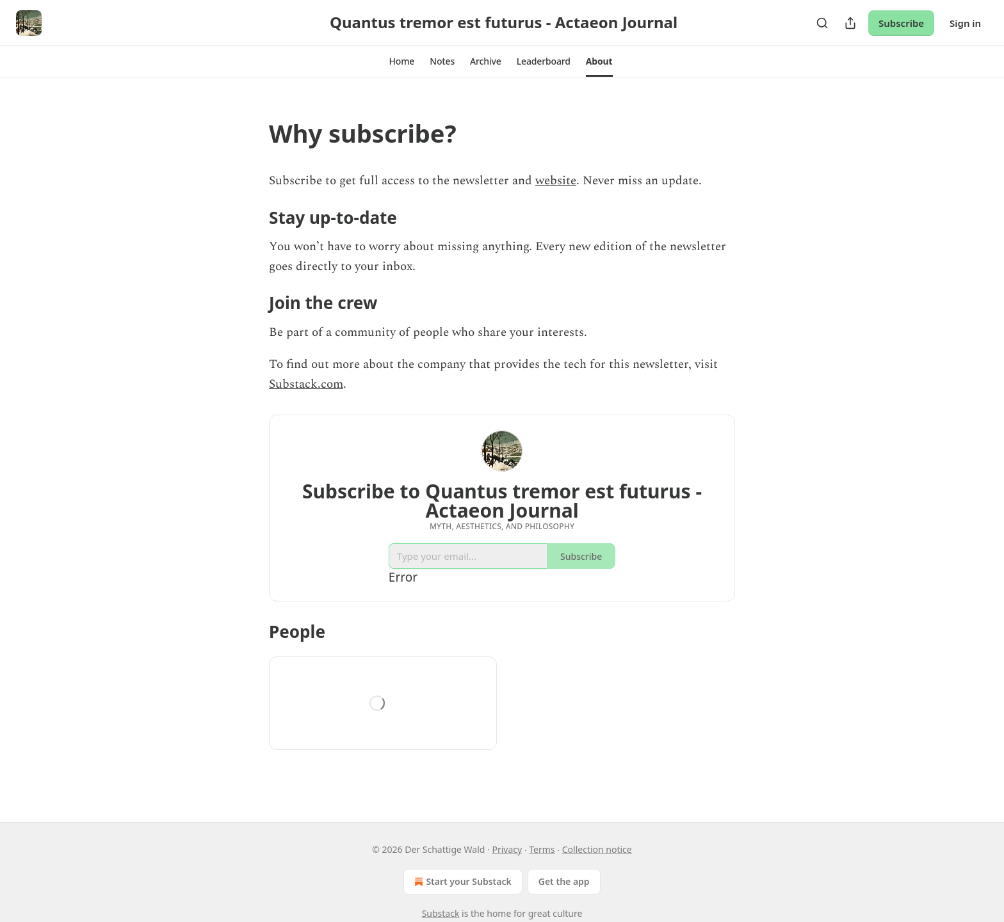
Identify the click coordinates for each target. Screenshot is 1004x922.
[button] (401, 61)
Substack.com (306, 384)
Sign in (965, 23)
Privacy (507, 849)
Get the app (564, 881)
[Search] (822, 23)
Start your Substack (461, 882)
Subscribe (901, 23)
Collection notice (597, 849)
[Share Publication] (850, 23)
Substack (441, 913)
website (555, 180)
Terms (542, 849)
